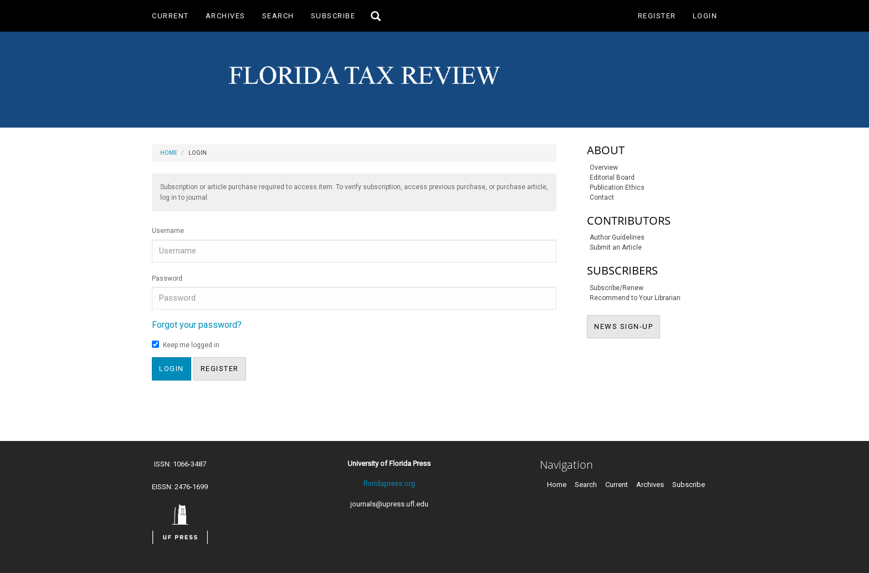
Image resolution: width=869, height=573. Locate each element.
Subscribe (333, 16)
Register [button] (220, 368)
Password (167, 278)
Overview (604, 167)
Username (168, 231)
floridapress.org (389, 483)
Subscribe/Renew (616, 288)
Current (170, 16)
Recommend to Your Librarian (635, 298)
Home (168, 153)
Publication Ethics (617, 187)
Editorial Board (612, 177)
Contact (602, 197)
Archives (226, 16)
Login (705, 16)
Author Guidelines (617, 237)
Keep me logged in (185, 345)
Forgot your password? (197, 325)
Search (278, 16)
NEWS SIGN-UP (627, 326)
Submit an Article (616, 247)
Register (657, 16)
